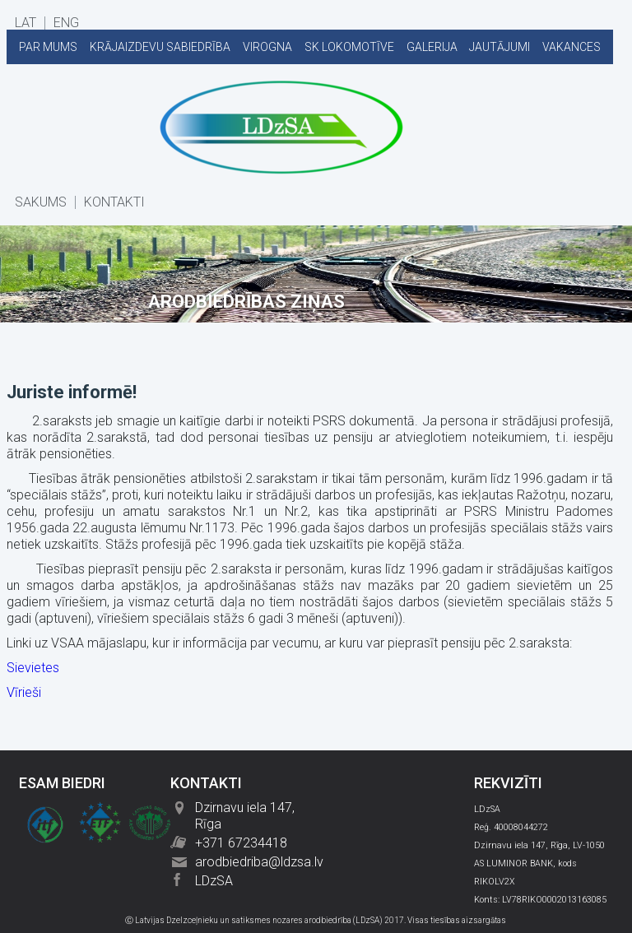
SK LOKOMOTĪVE (349, 46)
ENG (66, 23)
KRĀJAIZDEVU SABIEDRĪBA (160, 46)
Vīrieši (24, 692)
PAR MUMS (48, 46)
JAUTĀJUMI (499, 46)
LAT (25, 23)
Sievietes (33, 667)
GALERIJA (432, 46)
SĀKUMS (41, 202)
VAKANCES (571, 46)
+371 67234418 (241, 843)
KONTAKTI (114, 202)
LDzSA (214, 881)
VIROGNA (267, 46)
